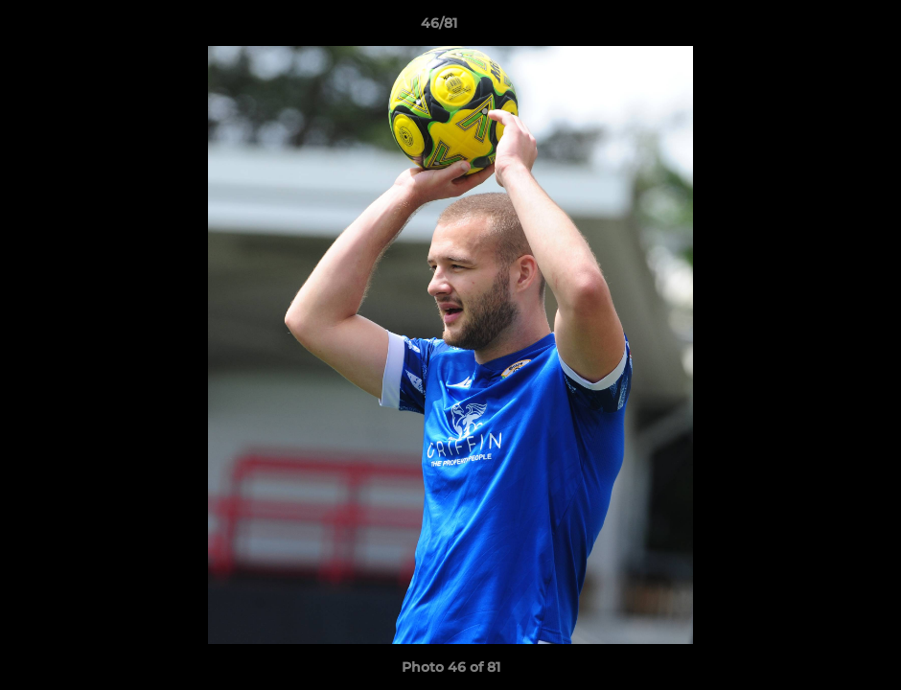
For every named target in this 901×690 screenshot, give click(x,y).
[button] (820, 27)
